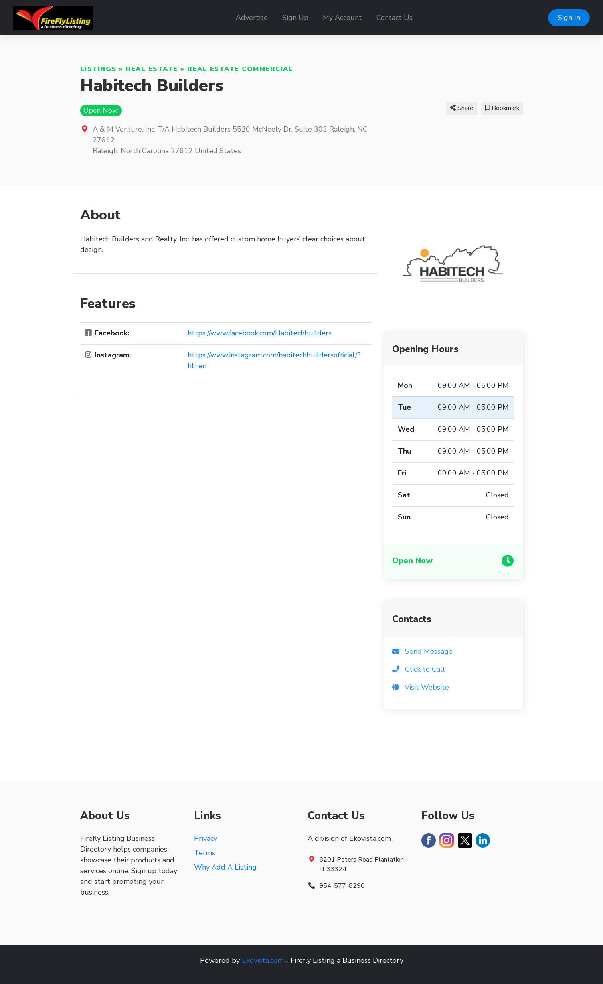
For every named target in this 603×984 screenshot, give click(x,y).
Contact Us (394, 17)
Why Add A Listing (225, 867)
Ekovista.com (263, 960)
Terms (204, 853)
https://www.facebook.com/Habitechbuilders (260, 333)
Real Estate (152, 69)
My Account (342, 17)
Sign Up (295, 17)
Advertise (252, 17)
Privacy (205, 838)
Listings (98, 69)
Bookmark (502, 108)
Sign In (569, 17)
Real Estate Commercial (240, 69)
